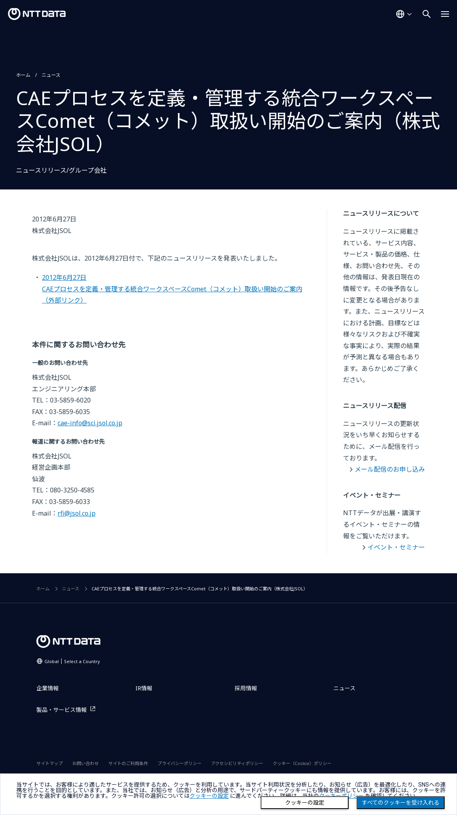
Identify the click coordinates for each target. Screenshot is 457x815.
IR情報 (144, 688)
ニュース (51, 75)
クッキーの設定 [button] (209, 796)
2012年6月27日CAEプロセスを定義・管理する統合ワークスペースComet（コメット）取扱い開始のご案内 (172, 289)
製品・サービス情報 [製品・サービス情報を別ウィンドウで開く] (61, 709)
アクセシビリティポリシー (237, 763)
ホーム (23, 75)
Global (72, 661)
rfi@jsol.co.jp (77, 513)
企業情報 (47, 688)
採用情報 (246, 688)
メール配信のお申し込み (390, 469)
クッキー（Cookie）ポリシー (302, 763)
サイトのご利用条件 (128, 763)
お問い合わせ (85, 763)
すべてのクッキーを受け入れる (400, 802)
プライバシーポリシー (180, 763)
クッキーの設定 (304, 802)
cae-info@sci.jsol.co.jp (90, 422)
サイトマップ (49, 763)
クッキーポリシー (341, 796)
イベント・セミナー (396, 547)
